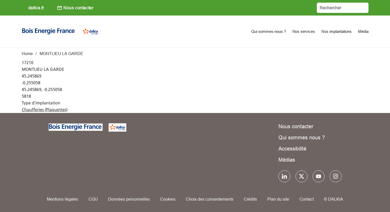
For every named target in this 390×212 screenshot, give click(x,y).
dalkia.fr (36, 7)
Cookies (167, 199)
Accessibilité (292, 149)
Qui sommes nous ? (301, 137)
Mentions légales (62, 199)
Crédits (250, 199)
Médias (286, 160)
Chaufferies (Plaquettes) (45, 109)
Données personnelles (129, 199)
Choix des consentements (209, 199)
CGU (93, 199)
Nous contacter (78, 7)
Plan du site (278, 199)
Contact (306, 199)
